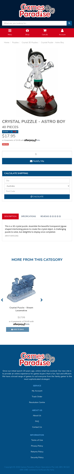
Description (10, 216)
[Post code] (37, 191)
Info (38, 140)
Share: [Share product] (10, 132)
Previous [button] (2, 300)
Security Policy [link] (37, 457)
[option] (21, 303)
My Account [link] (37, 391)
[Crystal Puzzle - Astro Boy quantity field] (37, 154)
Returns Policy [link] (37, 451)
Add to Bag (17, 329)
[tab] (10, 216)
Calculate (37, 196)
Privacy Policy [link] (37, 446)
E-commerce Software (37, 470)
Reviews (51, 216)
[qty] (37, 180)
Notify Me (37, 161)
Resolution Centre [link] (37, 402)
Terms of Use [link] (37, 440)
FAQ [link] (37, 421)
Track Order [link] (37, 396)
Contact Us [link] (37, 427)
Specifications (28, 216)
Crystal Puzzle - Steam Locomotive (21, 309)
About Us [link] (37, 415)
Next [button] (42, 300)
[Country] (37, 186)
